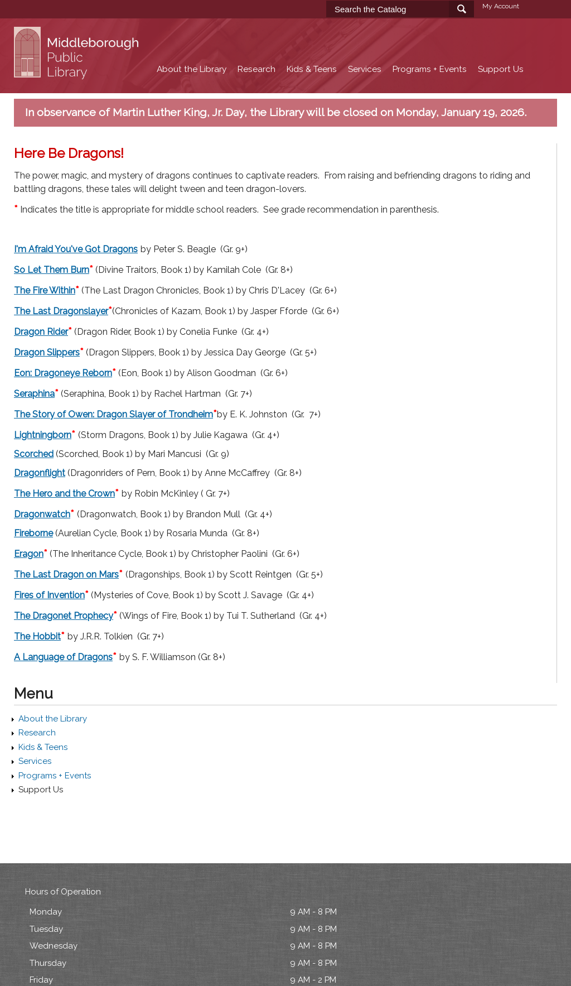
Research (256, 69)
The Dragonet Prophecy (63, 615)
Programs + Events (430, 69)
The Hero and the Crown (64, 493)
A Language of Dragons (63, 657)
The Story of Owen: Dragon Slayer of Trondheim (113, 414)
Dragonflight (39, 473)
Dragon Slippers (47, 352)
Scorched (34, 454)
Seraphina (34, 393)
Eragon (28, 554)
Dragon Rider (41, 331)
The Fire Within (44, 290)
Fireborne (33, 533)
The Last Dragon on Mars (66, 574)
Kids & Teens (312, 69)
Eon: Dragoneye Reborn (63, 373)
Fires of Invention (49, 595)
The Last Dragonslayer (61, 311)
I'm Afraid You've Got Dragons (76, 249)
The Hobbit (37, 636)
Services (364, 69)
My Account (500, 6)
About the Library (191, 69)
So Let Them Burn (51, 269)
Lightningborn (42, 435)
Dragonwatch (42, 514)
